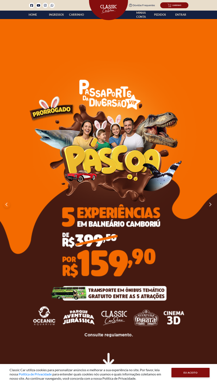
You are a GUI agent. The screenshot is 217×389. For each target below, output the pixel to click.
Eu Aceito (191, 372)
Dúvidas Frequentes (142, 5)
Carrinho (76, 14)
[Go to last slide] (6, 204)
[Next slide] (210, 204)
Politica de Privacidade (35, 374)
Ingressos (56, 14)
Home (33, 14)
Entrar (180, 14)
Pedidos (160, 14)
